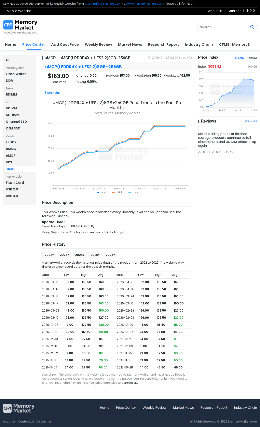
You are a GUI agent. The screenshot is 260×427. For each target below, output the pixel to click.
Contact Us (26, 421)
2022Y (49, 255)
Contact (234, 11)
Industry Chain (199, 44)
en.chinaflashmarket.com (103, 4)
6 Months (52, 92)
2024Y (79, 255)
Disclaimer (44, 421)
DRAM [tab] (252, 57)
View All (251, 121)
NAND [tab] (239, 57)
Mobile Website (19, 11)
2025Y (95, 255)
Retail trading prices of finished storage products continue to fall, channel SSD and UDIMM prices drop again (227, 139)
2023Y (64, 255)
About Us (215, 11)
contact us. (130, 383)
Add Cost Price (65, 44)
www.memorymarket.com (144, 4)
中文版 (251, 11)
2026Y (110, 255)
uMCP (50, 57)
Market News (130, 44)
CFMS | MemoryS (234, 44)
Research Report (163, 44)
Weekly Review (98, 44)
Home (10, 44)
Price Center (33, 44)
